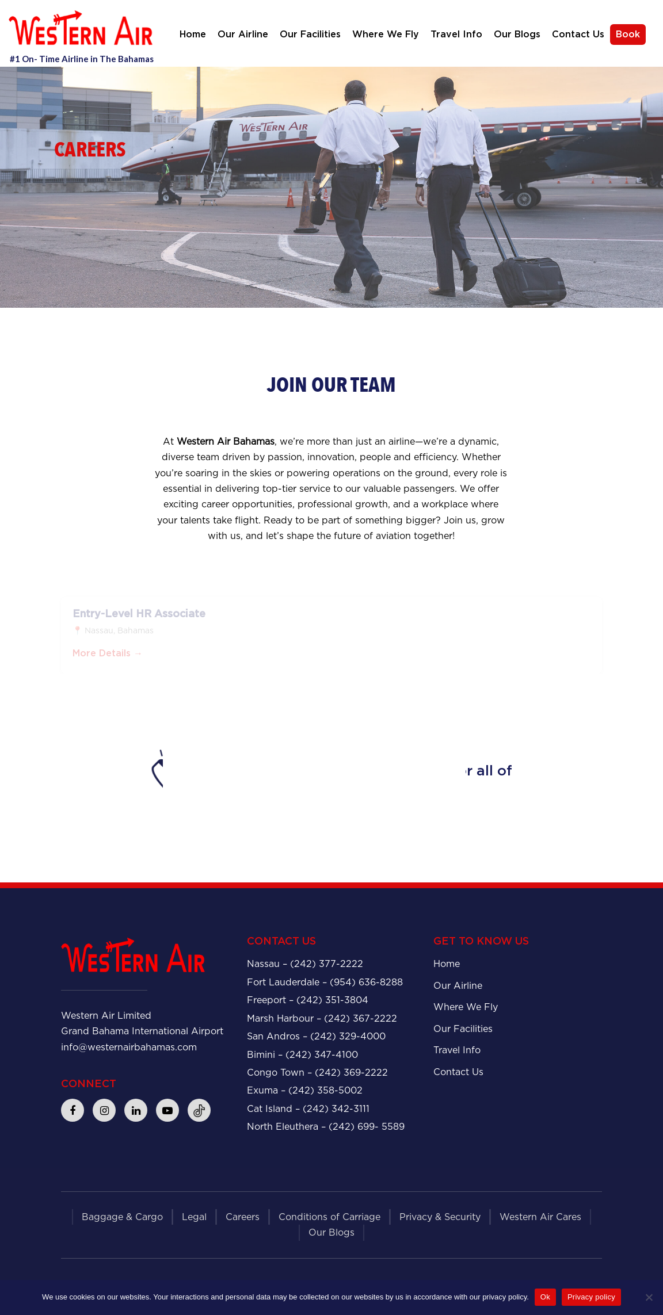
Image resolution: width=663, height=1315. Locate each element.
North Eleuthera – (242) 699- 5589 (326, 1126)
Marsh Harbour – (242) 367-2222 (322, 1018)
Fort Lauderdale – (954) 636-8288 (325, 982)
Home (193, 34)
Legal (194, 1216)
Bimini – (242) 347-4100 (302, 1054)
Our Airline (243, 34)
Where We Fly (385, 34)
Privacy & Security (440, 1216)
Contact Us (578, 34)
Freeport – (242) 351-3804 (307, 1000)
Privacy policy (591, 1297)
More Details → (108, 656)
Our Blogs (517, 34)
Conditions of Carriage (329, 1216)
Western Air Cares (540, 1216)
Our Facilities (310, 34)
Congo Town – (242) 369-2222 (317, 1072)
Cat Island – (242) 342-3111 (308, 1108)
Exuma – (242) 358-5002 (305, 1090)
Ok (545, 1297)
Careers (243, 1216)
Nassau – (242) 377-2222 (305, 963)
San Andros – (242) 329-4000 (316, 1036)
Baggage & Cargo (122, 1216)
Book (628, 34)
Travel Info (456, 34)
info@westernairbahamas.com (129, 1047)
